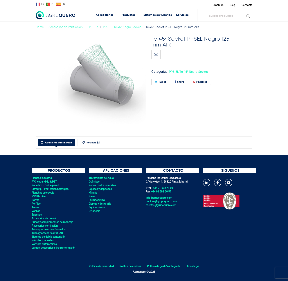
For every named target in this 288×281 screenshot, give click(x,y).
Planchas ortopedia (43, 192)
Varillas (36, 211)
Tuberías (37, 214)
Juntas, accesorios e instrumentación (54, 247)
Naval (92, 196)
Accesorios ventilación (45, 225)
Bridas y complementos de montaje (53, 222)
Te (98, 27)
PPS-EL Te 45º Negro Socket (123, 27)
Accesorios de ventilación (66, 27)
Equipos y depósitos (101, 189)
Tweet (160, 81)
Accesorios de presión (45, 218)
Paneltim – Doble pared (46, 185)
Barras (36, 200)
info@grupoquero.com (159, 197)
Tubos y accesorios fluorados (49, 229)
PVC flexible (39, 196)
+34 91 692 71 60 (163, 187)
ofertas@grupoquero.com (161, 205)
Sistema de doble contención (49, 236)
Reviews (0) (100, 142)
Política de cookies (130, 266)
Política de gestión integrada (164, 266)
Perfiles (36, 203)
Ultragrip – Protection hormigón (51, 189)
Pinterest (200, 81)
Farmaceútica (97, 200)
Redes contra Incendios (103, 185)
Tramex (36, 207)
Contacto (246, 4)
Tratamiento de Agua (101, 177)
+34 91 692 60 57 (161, 191)
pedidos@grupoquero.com (162, 201)
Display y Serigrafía (100, 203)
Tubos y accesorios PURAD (48, 233)
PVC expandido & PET (45, 181)
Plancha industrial (42, 177)
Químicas (94, 181)
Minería (93, 192)
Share (179, 81)
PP (90, 27)
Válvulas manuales (43, 240)
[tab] (59, 142)
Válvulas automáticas (44, 244)
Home (40, 27)
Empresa (217, 4)
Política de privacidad (100, 266)
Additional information (61, 142)
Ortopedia (95, 211)
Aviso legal (193, 266)
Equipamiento (97, 207)
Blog (232, 4)
